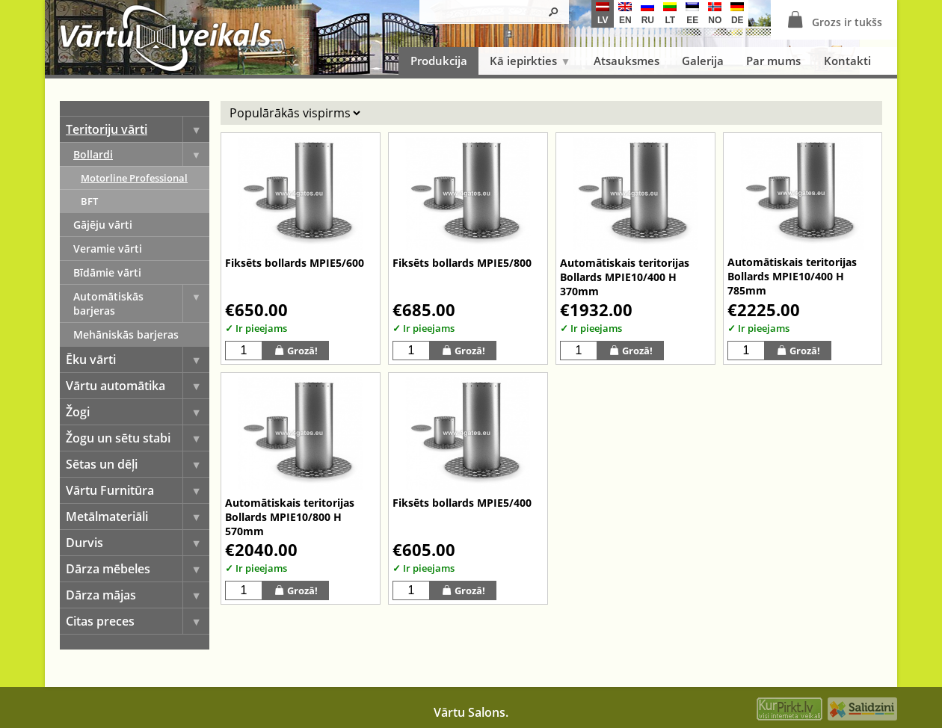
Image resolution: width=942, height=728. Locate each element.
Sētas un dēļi (137, 464)
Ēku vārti (137, 359)
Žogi (137, 412)
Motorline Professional (134, 178)
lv (602, 13)
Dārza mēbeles (137, 569)
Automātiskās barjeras (141, 303)
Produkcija (438, 60)
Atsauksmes (626, 60)
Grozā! (296, 350)
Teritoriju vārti (137, 129)
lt (670, 13)
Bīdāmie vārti (107, 272)
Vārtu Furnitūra (137, 490)
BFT (89, 201)
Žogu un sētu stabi (137, 438)
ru (647, 13)
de (737, 13)
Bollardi (141, 154)
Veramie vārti (107, 248)
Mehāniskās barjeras (126, 334)
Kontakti (847, 60)
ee (692, 13)
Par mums (773, 60)
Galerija (703, 60)
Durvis (137, 542)
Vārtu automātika (137, 385)
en (625, 13)
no (714, 13)
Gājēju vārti (102, 225)
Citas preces (137, 621)
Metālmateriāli (137, 516)
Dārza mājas (137, 595)
